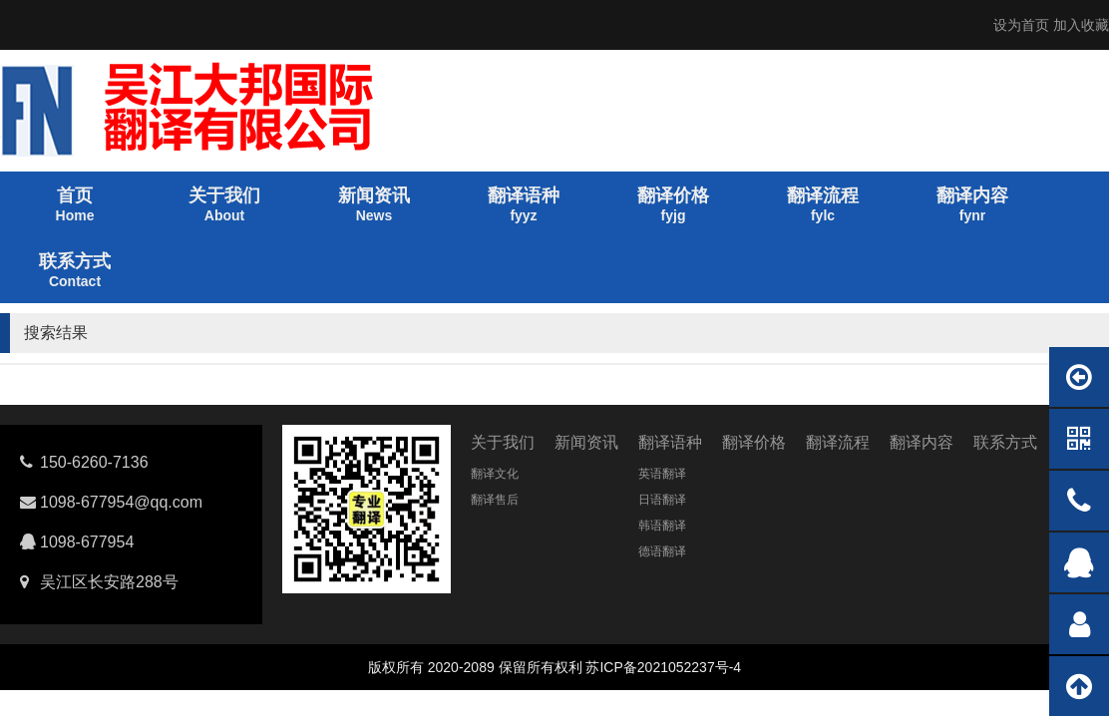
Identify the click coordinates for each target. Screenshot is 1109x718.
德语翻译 (662, 551)
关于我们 (503, 442)
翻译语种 (670, 442)
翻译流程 (838, 442)
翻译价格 (754, 442)
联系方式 (1005, 442)
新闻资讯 (586, 442)
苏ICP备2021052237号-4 (663, 667)
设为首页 (1021, 25)
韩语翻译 (662, 526)
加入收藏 (1081, 25)
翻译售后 (495, 500)
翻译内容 (921, 442)
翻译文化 (495, 474)
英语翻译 (662, 474)
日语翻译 (662, 500)
